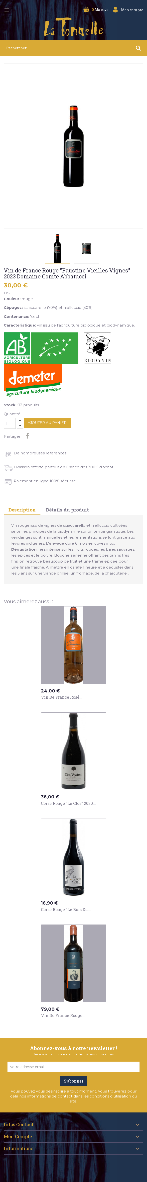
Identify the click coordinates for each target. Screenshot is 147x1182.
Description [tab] (22, 510)
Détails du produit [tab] (67, 510)
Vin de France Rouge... (63, 1015)
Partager (27, 436)
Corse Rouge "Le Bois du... (66, 909)
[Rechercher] (73, 48)
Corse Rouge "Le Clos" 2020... (68, 803)
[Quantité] (10, 423)
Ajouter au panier (47, 423)
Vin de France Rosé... (61, 697)
